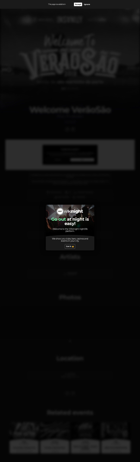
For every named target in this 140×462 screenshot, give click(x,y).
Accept (78, 4)
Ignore (87, 4)
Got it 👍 (70, 246)
